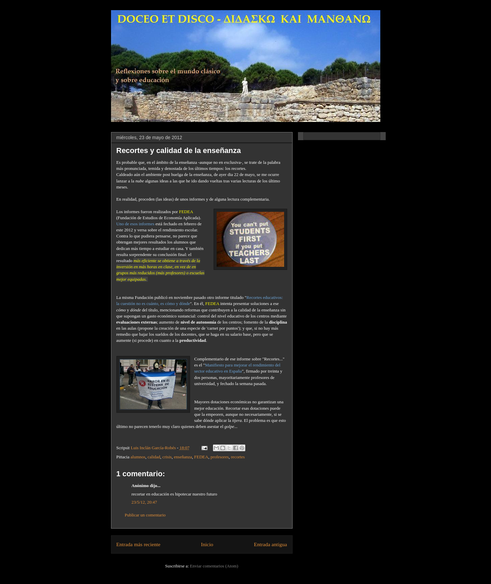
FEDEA (201, 456)
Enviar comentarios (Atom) (214, 565)
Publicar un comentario (145, 514)
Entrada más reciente (138, 544)
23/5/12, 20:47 (144, 502)
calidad (153, 456)
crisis (166, 456)
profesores (220, 456)
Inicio (207, 544)
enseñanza (183, 456)
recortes (238, 456)
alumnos (138, 456)
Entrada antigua (270, 544)
